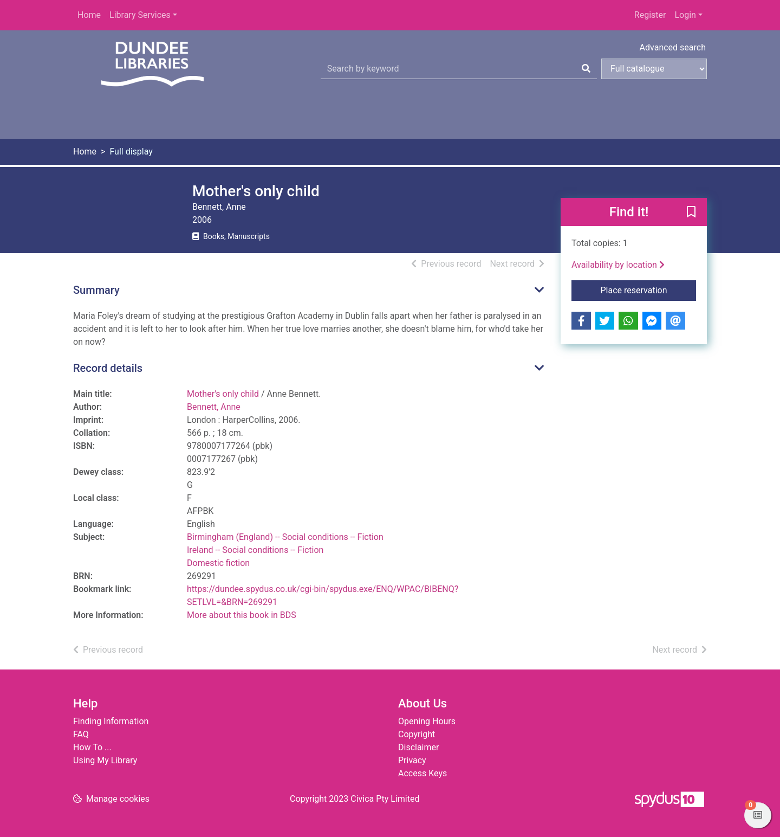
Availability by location (618, 265)
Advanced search (673, 47)
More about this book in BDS (241, 615)
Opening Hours (427, 721)
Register (650, 15)
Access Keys (422, 773)
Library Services (140, 15)
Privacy (412, 760)
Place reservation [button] (649, 289)
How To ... (92, 747)
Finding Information (110, 721)
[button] (691, 212)
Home (89, 15)
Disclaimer (418, 747)
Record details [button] (107, 368)
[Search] (586, 69)
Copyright (416, 734)
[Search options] (654, 69)
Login (685, 15)
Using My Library (105, 760)
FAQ (81, 734)
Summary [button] (96, 290)
